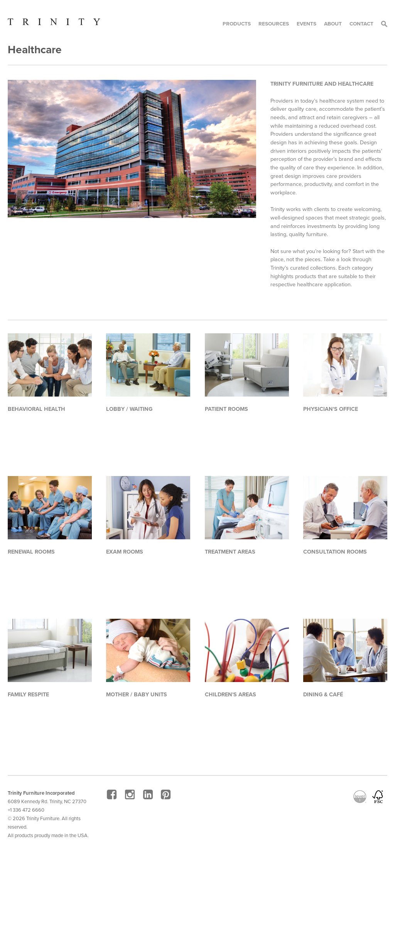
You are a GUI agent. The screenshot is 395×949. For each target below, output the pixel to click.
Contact (361, 23)
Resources (273, 23)
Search (384, 24)
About (333, 23)
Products (237, 23)
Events (306, 23)
